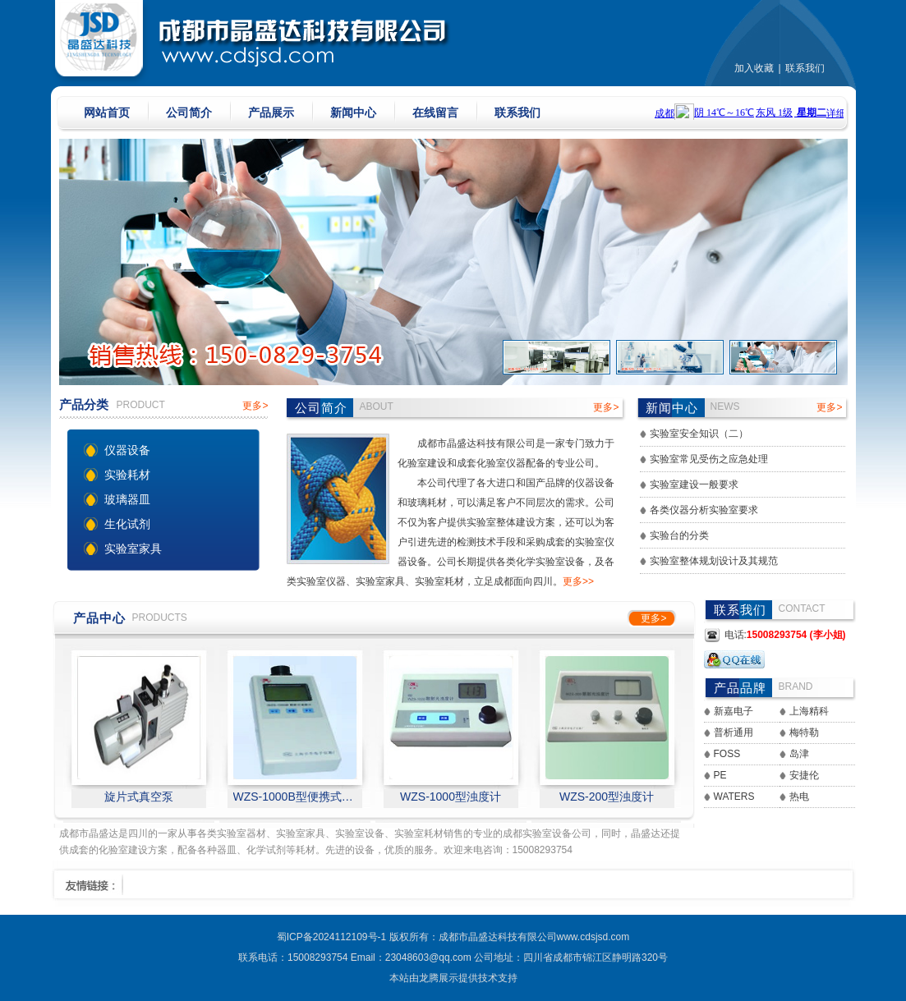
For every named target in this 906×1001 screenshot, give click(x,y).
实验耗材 (127, 474)
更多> (255, 405)
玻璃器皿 (127, 499)
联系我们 (805, 68)
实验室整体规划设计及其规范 (714, 561)
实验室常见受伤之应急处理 (709, 459)
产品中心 (99, 618)
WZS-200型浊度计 (606, 796)
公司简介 (189, 112)
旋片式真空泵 (138, 796)
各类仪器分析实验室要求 (704, 510)
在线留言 (435, 112)
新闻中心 (353, 112)
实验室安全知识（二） (699, 433)
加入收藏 (754, 68)
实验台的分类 (679, 535)
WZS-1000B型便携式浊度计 (294, 796)
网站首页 (107, 112)
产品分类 (83, 404)
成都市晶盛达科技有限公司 (498, 937)
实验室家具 (133, 548)
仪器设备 (127, 450)
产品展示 (271, 112)
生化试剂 (127, 523)
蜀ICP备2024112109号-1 (331, 937)
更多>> (578, 581)
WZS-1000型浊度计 (450, 796)
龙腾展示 (438, 978)
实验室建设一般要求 (694, 484)
